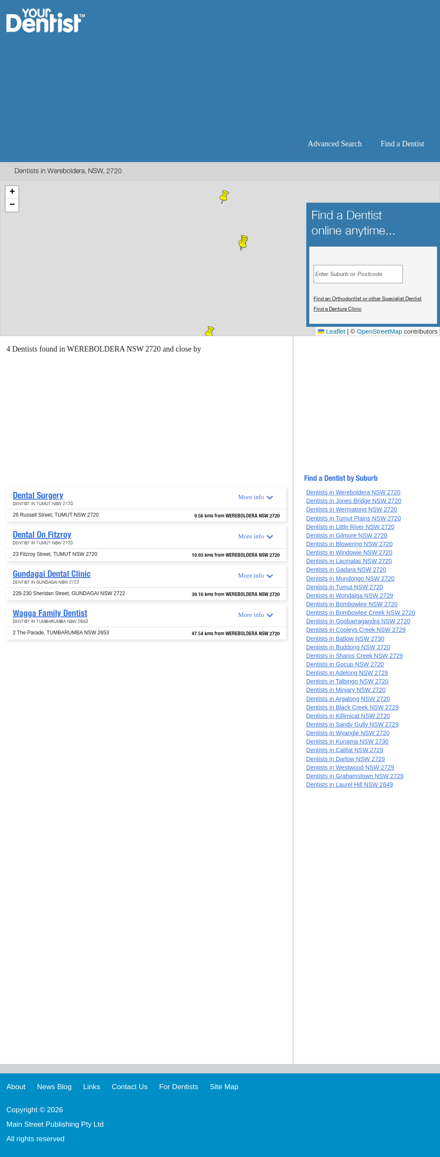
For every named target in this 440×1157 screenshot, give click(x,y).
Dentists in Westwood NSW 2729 (350, 767)
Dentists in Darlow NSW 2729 (345, 759)
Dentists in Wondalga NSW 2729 (349, 595)
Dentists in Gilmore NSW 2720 (346, 535)
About (15, 1087)
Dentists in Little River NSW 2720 (350, 526)
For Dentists (178, 1087)
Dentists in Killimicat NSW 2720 (348, 715)
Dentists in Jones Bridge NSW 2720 (354, 500)
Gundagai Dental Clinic (52, 574)
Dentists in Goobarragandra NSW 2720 (358, 621)
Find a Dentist (402, 144)
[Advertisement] (275, 68)
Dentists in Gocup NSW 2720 (345, 664)
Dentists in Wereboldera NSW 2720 (353, 492)
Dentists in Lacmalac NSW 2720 (349, 561)
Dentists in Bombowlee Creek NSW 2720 (360, 612)
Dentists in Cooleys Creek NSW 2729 (356, 629)
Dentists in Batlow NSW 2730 (345, 638)
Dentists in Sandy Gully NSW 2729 (352, 724)
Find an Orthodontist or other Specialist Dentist (368, 299)
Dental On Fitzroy (42, 534)
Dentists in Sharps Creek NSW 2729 (354, 655)
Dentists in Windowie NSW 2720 (349, 552)
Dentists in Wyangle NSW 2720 (348, 733)
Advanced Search (335, 144)
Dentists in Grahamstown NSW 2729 (355, 776)
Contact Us (129, 1087)
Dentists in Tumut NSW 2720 (344, 587)
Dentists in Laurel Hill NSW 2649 (349, 784)
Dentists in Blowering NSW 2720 (349, 544)
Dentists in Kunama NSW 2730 (347, 741)
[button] (243, 244)
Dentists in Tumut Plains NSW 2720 (353, 518)
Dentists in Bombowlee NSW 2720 (352, 604)
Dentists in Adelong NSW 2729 (347, 672)
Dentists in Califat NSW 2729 (345, 750)
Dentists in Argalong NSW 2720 (348, 698)
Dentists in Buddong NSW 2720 (348, 647)
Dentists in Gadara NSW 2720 (346, 569)
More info (251, 497)
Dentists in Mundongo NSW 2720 (350, 578)
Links (91, 1087)
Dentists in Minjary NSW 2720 (346, 689)
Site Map (224, 1087)
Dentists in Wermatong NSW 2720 (351, 509)
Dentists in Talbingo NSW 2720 (347, 681)
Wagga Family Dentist (50, 613)
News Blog (54, 1087)
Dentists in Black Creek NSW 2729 (352, 707)
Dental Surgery (38, 495)
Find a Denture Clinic (337, 309)
